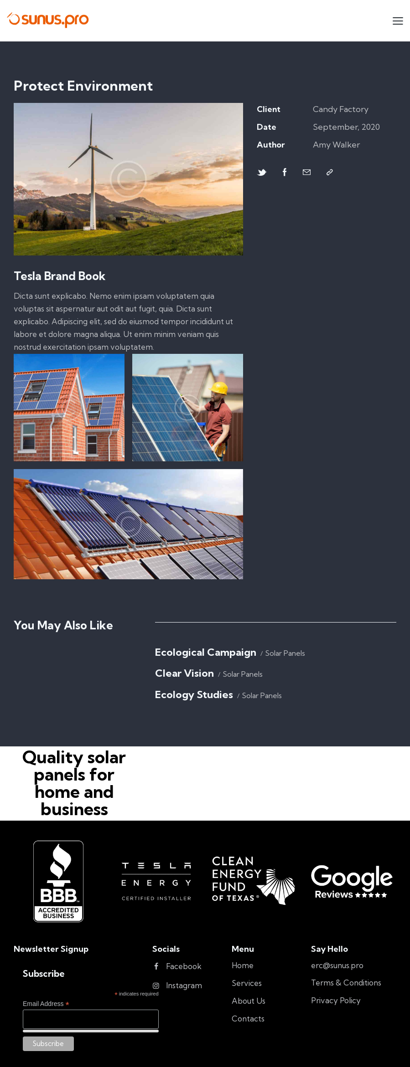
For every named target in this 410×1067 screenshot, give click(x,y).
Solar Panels (285, 653)
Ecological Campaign (205, 652)
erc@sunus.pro (337, 965)
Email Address (46, 1004)
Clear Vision (184, 673)
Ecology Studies (194, 694)
